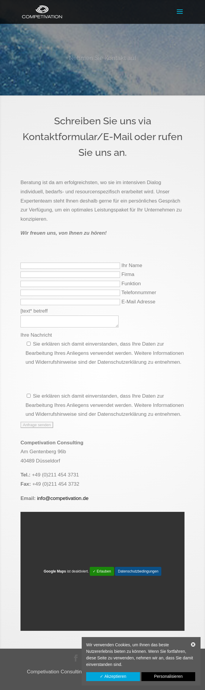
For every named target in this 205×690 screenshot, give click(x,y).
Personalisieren (168, 676)
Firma (128, 274)
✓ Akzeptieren (113, 676)
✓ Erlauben (102, 571)
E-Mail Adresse (138, 302)
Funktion (131, 283)
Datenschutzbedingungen (138, 571)
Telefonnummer (138, 292)
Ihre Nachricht (36, 335)
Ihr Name (132, 265)
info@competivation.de (63, 498)
